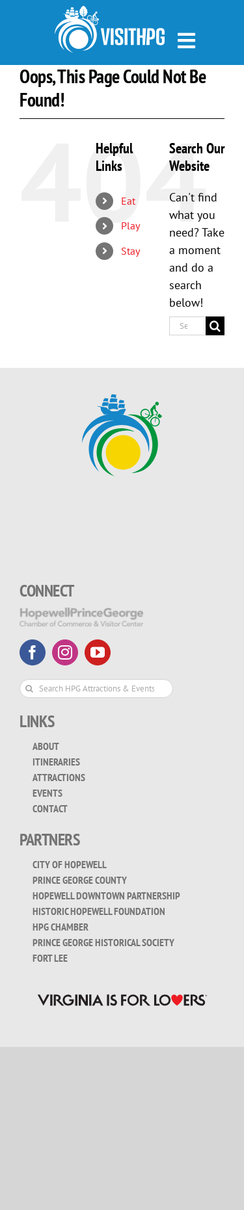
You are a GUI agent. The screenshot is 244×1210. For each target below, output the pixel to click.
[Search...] (187, 325)
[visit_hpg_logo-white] (110, 11)
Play (130, 225)
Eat (128, 200)
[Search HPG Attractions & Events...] (96, 688)
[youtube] (98, 652)
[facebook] (33, 652)
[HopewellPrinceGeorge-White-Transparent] (81, 613)
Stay (130, 250)
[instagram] (65, 652)
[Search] (215, 325)
